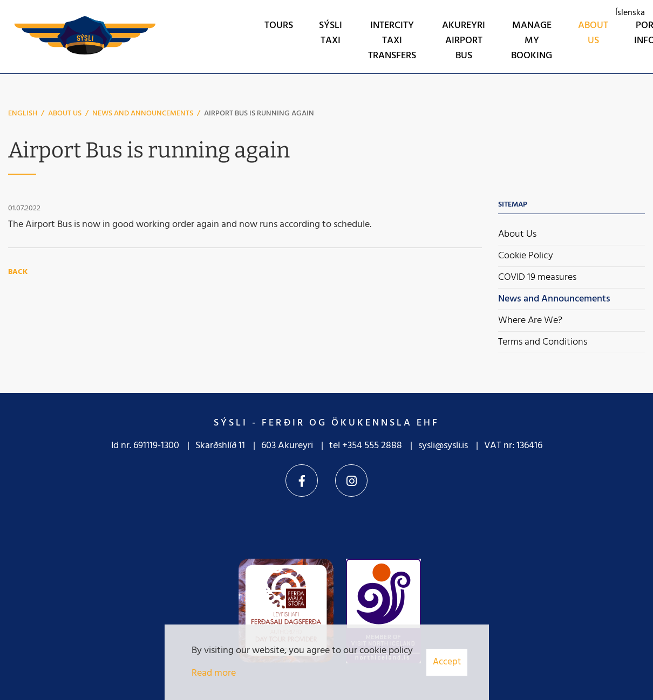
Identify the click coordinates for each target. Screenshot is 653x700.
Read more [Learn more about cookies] (214, 673)
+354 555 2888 (372, 446)
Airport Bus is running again (259, 113)
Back (18, 272)
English (22, 113)
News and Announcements (142, 113)
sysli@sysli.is (443, 446)
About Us (64, 113)
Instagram (351, 480)
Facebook (301, 480)
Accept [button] (447, 662)
